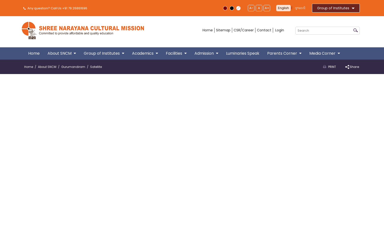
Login (279, 30)
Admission (206, 53)
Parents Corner (284, 53)
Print (332, 67)
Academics (145, 53)
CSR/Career (244, 30)
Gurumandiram (73, 67)
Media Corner (324, 53)
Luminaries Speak (242, 53)
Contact (264, 30)
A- (251, 8)
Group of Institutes (336, 8)
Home (208, 30)
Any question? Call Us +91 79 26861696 (55, 8)
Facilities (176, 53)
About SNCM (62, 53)
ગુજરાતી (300, 8)
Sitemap (223, 30)
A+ (267, 8)
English (283, 8)
